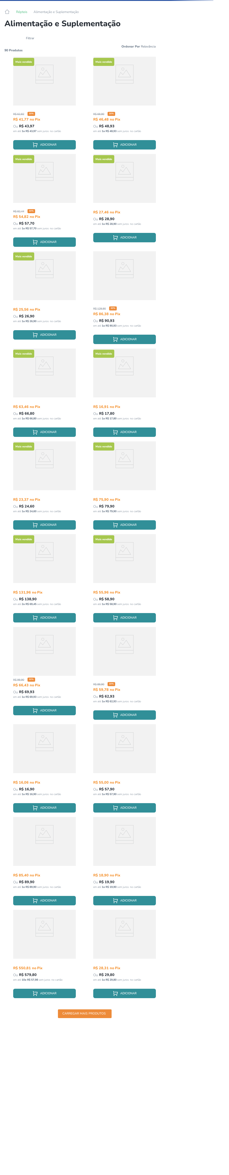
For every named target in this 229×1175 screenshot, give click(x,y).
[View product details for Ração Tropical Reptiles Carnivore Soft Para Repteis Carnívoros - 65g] (44, 863)
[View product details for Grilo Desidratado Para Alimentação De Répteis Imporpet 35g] (124, 202)
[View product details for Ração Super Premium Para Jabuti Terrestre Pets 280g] (124, 105)
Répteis (21, 12)
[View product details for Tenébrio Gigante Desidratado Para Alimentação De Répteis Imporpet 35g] (44, 300)
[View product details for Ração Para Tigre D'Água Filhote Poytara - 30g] (124, 863)
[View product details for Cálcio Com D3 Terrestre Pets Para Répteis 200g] (124, 300)
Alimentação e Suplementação (56, 12)
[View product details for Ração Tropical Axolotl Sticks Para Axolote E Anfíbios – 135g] (44, 675)
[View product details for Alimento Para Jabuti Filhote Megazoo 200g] (44, 395)
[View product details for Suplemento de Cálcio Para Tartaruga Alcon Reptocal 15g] (44, 770)
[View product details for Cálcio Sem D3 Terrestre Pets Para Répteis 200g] (124, 675)
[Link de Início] (7, 12)
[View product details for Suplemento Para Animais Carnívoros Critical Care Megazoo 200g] (124, 580)
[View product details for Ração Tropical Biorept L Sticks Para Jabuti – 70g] (124, 770)
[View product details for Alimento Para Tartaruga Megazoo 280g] (44, 580)
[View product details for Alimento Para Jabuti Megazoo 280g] (124, 487)
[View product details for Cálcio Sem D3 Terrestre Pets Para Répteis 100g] (44, 105)
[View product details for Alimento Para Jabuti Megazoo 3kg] (44, 956)
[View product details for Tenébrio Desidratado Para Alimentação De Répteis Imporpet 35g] (44, 487)
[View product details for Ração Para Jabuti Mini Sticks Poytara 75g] (124, 956)
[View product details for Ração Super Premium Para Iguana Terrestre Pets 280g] (44, 202)
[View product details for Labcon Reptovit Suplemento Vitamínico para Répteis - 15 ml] (124, 395)
